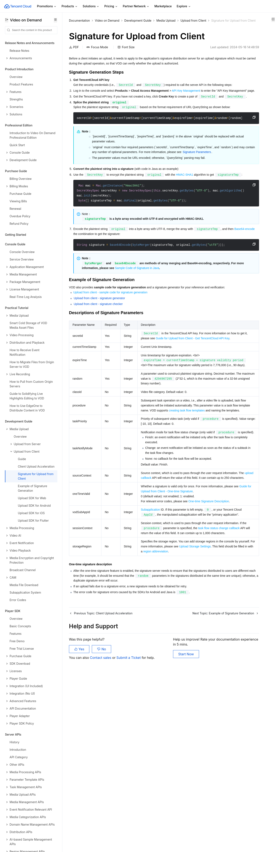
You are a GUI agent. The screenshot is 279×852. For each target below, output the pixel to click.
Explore (184, 6)
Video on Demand (107, 20)
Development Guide (137, 20)
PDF (74, 64)
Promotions (47, 6)
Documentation (79, 20)
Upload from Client (82, 25)
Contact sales (101, 831)
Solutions (91, 6)
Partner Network (136, 6)
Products (69, 6)
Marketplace (163, 6)
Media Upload (166, 20)
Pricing (111, 6)
